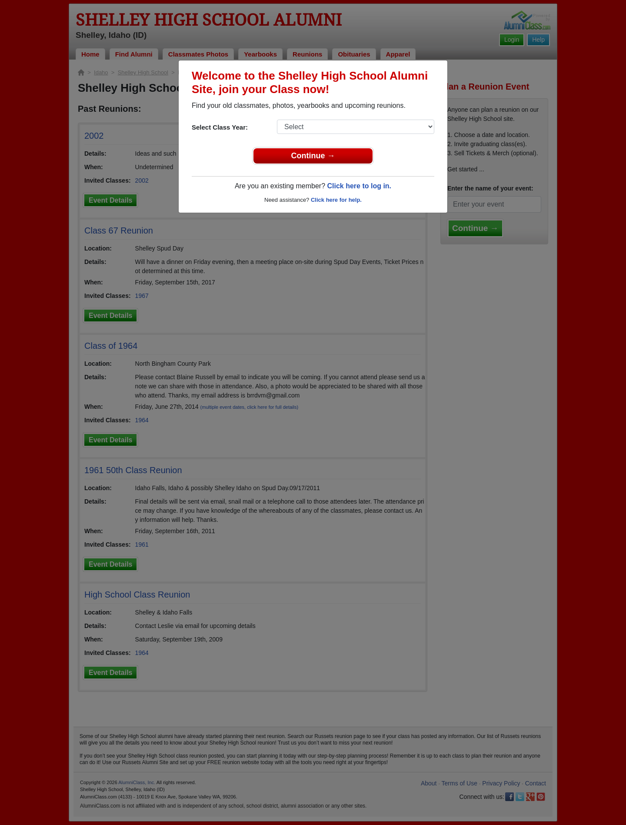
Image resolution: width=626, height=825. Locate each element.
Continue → (313, 155)
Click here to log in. (359, 186)
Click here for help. (336, 200)
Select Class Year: (220, 127)
